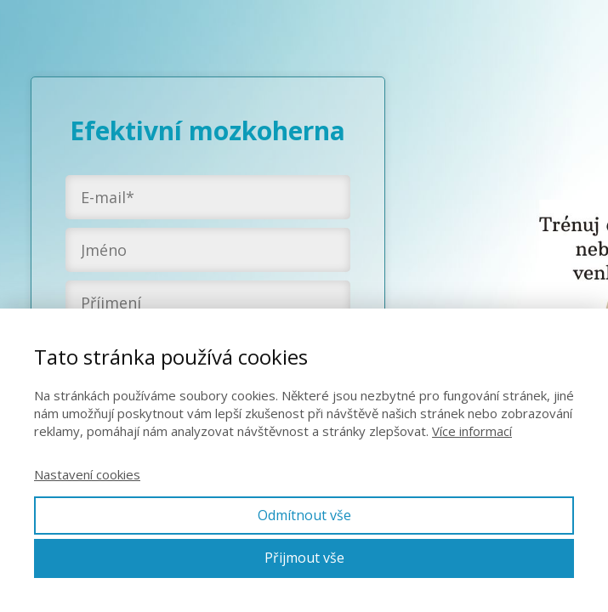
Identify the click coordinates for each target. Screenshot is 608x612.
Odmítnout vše (304, 515)
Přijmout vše (304, 557)
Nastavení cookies (87, 474)
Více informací (472, 430)
